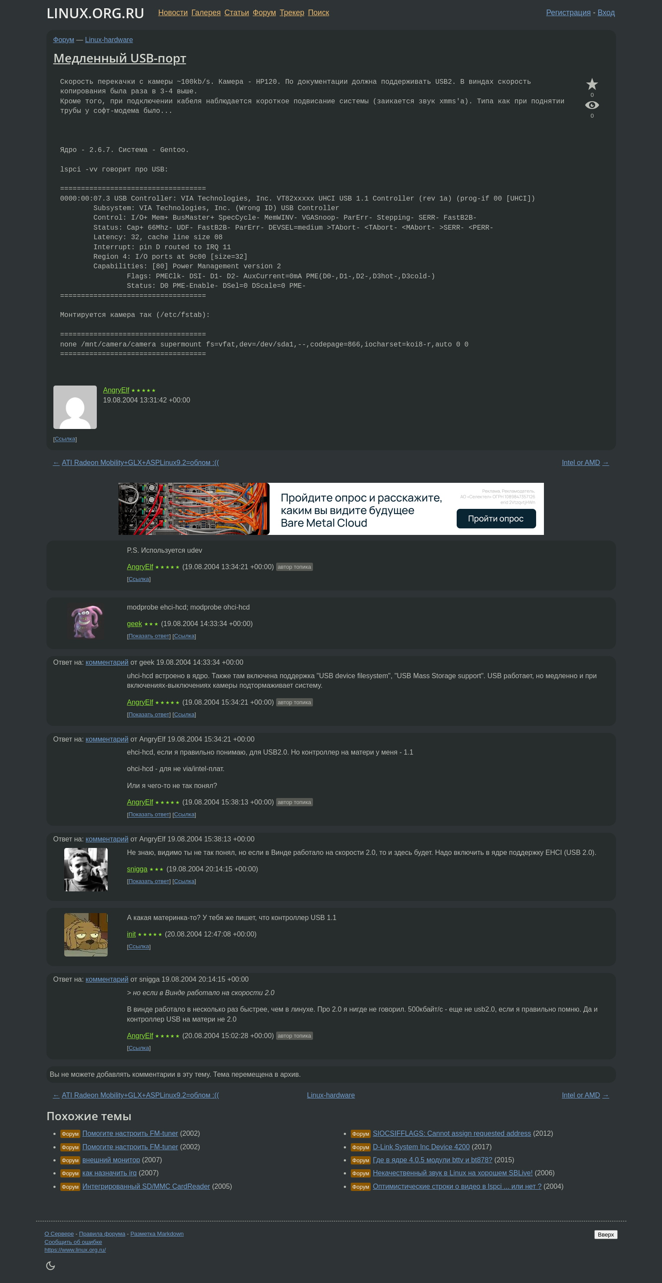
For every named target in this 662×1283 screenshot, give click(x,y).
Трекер (292, 12)
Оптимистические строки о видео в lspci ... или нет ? (457, 1186)
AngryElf (116, 390)
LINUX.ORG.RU (95, 12)
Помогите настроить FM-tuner (130, 1133)
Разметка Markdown (157, 1233)
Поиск (318, 12)
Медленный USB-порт (119, 57)
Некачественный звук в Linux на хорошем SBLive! (453, 1173)
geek (134, 623)
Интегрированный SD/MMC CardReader (146, 1186)
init (131, 934)
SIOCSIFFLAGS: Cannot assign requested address (452, 1133)
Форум (264, 12)
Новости (173, 12)
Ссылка (65, 439)
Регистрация (568, 12)
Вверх (606, 1234)
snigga (137, 869)
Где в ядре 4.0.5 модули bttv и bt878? (432, 1160)
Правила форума (102, 1233)
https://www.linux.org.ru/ (75, 1250)
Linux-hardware (109, 39)
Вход (606, 12)
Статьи (236, 12)
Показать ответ (148, 636)
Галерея (206, 12)
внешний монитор (111, 1160)
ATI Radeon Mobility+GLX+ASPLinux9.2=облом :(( (140, 462)
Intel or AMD (581, 462)
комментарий (107, 662)
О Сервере (59, 1233)
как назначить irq (109, 1173)
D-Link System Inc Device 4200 (421, 1147)
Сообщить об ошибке (73, 1242)
